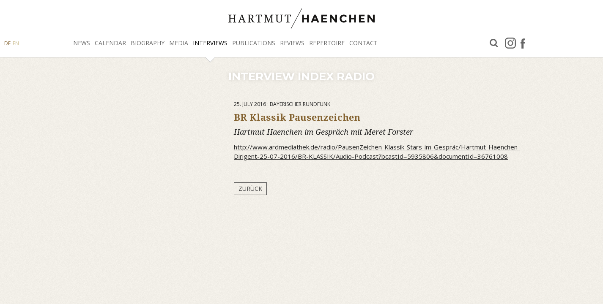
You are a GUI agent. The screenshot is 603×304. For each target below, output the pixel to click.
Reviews (292, 43)
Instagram (510, 43)
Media (178, 43)
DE (7, 43)
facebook (523, 43)
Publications (253, 43)
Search (494, 43)
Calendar (110, 43)
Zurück (250, 189)
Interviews (210, 43)
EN (16, 43)
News (81, 43)
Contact (363, 43)
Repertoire (327, 43)
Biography (147, 43)
